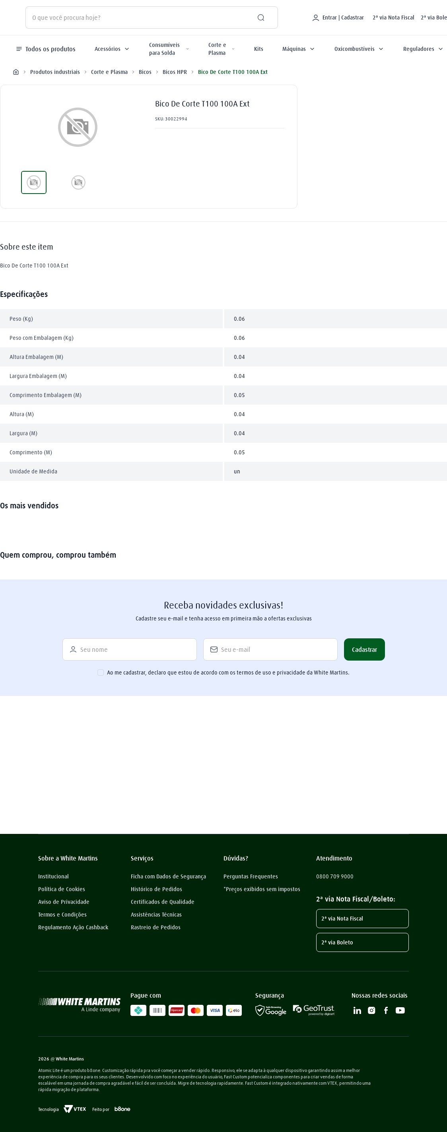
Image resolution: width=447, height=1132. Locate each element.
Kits (258, 48)
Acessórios (112, 48)
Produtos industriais (55, 71)
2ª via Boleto (337, 942)
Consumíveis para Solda (169, 48)
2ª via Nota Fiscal (393, 17)
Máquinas (298, 48)
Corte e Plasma (221, 48)
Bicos (145, 71)
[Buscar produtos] (257, 17)
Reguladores (423, 48)
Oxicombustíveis (359, 48)
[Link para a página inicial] (16, 72)
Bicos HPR (175, 71)
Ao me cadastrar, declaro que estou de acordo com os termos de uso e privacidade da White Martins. (228, 672)
